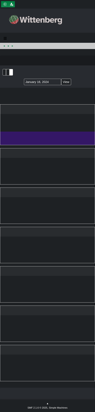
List (4, 72)
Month (7, 72)
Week (11, 72)
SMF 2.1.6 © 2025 (37, 407)
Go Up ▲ (47, 403)
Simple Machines (58, 407)
